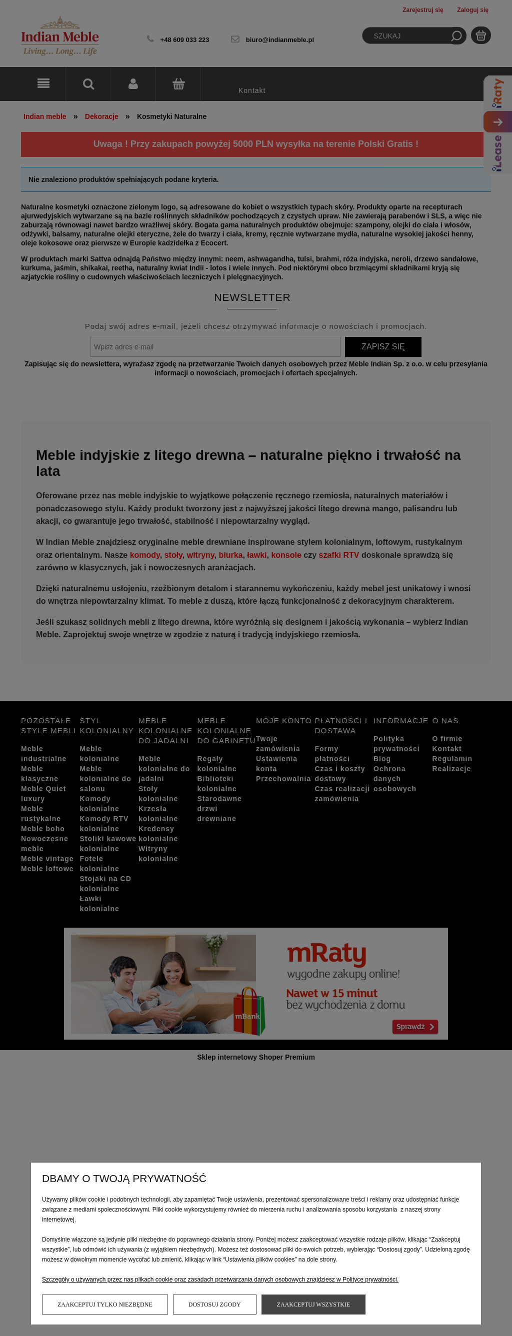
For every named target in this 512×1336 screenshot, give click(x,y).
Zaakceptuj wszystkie (313, 1304)
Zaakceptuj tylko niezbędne (105, 1304)
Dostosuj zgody (214, 1304)
